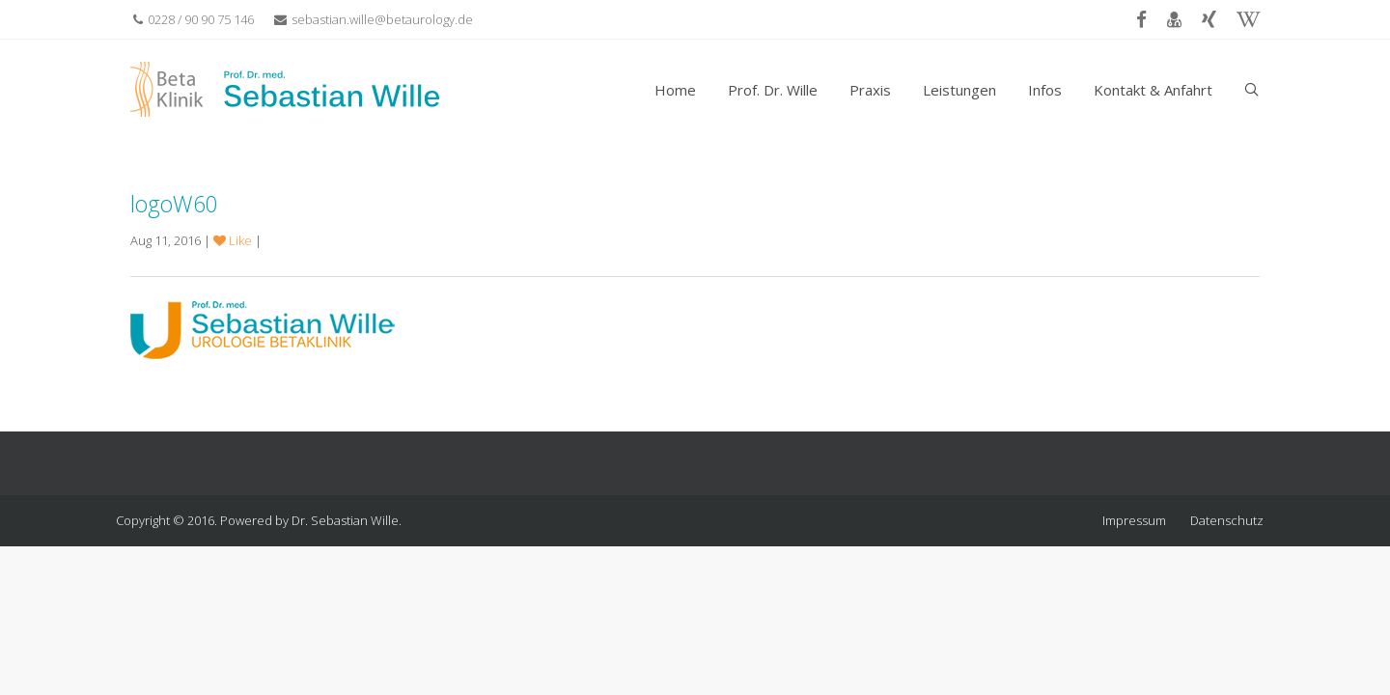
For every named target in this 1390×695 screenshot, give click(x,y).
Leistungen (959, 89)
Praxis (870, 89)
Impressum (1134, 520)
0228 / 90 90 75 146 (193, 19)
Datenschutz (1227, 520)
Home (675, 89)
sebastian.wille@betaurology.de (373, 19)
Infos (1045, 89)
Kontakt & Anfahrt (1153, 89)
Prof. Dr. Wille (773, 89)
